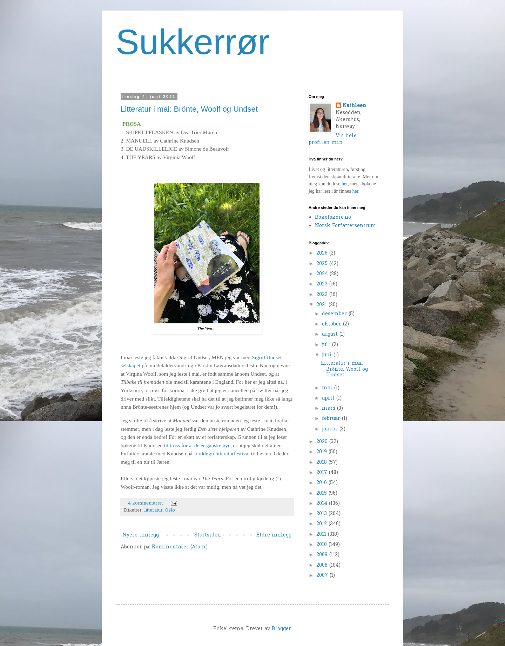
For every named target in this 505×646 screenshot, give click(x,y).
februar (332, 418)
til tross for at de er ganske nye (197, 445)
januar (330, 429)
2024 (323, 274)
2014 (322, 503)
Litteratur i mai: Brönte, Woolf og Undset (189, 109)
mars (329, 408)
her (345, 183)
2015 (322, 493)
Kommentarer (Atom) (180, 547)
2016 (322, 483)
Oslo (170, 510)
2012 (322, 524)
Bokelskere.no (333, 217)
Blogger (281, 629)
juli (327, 345)
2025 (322, 264)
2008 (322, 565)
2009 (322, 555)
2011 (322, 534)
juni (328, 355)
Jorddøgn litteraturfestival (222, 453)
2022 (322, 294)
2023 (322, 284)
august (330, 334)
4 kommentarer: (146, 503)
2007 (323, 575)
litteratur (153, 510)
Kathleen (354, 106)
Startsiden (207, 535)
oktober (332, 324)
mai (328, 388)
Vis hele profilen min (333, 139)
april (329, 398)
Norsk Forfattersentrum (345, 226)
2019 (322, 452)
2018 (322, 462)
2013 (322, 514)
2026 (322, 253)
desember (335, 314)
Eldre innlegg (273, 535)
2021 (322, 305)
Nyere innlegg (140, 535)
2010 (322, 544)
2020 (322, 442)
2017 (322, 472)
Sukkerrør (193, 41)
